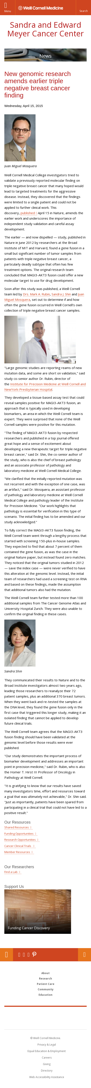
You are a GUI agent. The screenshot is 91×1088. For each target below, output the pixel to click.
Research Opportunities (20, 840)
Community (46, 989)
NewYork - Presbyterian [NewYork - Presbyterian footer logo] (45, 1022)
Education (45, 995)
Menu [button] (7, 11)
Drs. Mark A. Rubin (36, 294)
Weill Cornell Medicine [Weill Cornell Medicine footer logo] (45, 1013)
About (45, 973)
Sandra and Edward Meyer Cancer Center (45, 29)
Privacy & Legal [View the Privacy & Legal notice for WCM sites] (46, 1044)
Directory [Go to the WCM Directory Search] (46, 1070)
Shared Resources (16, 827)
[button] (83, 7)
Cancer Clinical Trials (18, 846)
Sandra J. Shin (61, 294)
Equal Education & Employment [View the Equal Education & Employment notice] (47, 1051)
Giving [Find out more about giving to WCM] (46, 1064)
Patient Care (45, 984)
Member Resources (17, 852)
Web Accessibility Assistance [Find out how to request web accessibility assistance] (46, 1077)
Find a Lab (11, 872)
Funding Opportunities (19, 833)
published (28, 213)
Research (45, 978)
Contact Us (84, 954)
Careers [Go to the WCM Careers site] (47, 1057)
